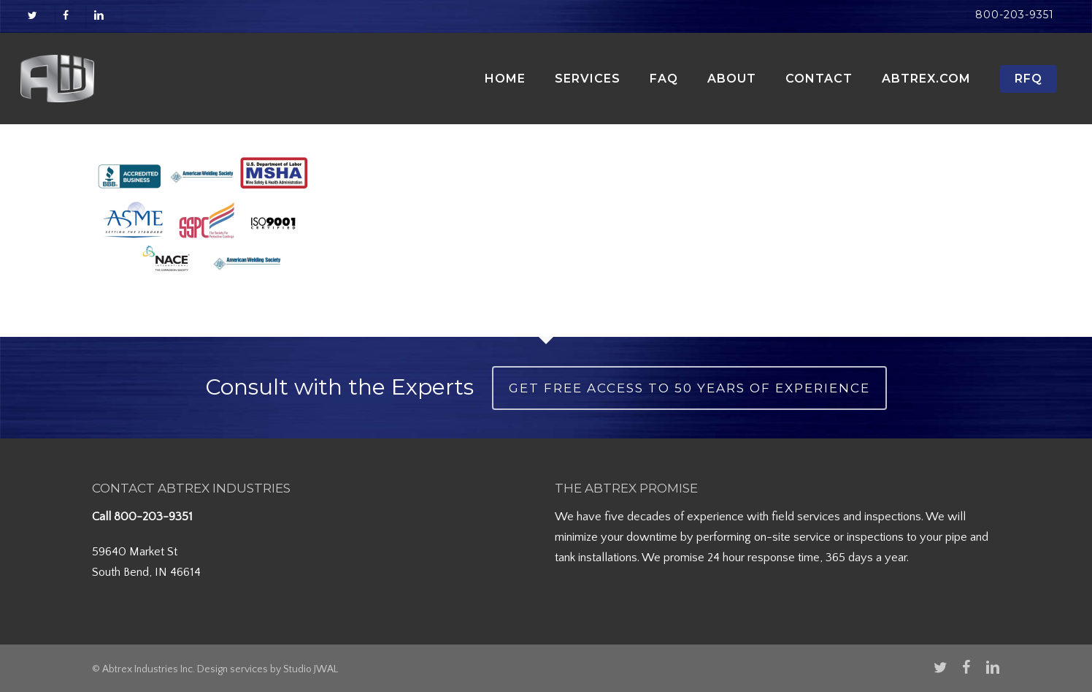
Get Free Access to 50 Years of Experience (689, 388)
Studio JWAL (310, 669)
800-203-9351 (153, 516)
